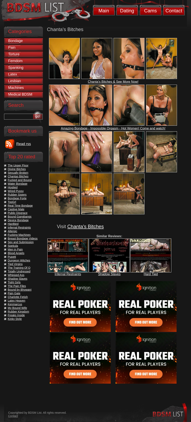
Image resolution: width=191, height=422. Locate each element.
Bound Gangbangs (19, 216)
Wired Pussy (16, 191)
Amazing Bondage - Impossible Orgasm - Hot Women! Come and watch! (113, 128)
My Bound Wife (17, 308)
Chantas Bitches (18, 176)
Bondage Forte (17, 198)
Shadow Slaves (109, 274)
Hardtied (13, 224)
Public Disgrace (17, 213)
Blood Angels (16, 253)
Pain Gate (14, 293)
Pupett (12, 256)
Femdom (15, 61)
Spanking (15, 68)
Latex (12, 74)
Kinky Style (15, 319)
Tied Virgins (15, 264)
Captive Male (16, 209)
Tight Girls (14, 282)
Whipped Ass (16, 275)
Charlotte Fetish (18, 297)
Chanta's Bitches (85, 226)
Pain (11, 47)
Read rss (23, 144)
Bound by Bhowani (19, 289)
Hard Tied (151, 274)
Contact (173, 10)
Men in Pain (15, 249)
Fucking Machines (19, 234)
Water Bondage (17, 183)
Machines (16, 88)
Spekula (13, 245)
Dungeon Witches (19, 260)
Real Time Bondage (20, 205)
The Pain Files (17, 286)
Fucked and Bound (20, 180)
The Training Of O (19, 267)
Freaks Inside (16, 315)
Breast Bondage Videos (23, 238)
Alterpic (12, 231)
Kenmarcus (15, 304)
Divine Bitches (17, 169)
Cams (150, 10)
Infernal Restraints (68, 274)
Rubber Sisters (17, 194)
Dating (127, 10)
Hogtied (12, 187)
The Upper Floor (18, 165)
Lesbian (14, 81)
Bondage (15, 41)
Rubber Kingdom (18, 311)
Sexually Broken (18, 172)
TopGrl (12, 202)
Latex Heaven (16, 300)
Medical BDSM (20, 94)
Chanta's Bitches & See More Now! (113, 81)
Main (103, 10)
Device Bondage (18, 220)
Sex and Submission (21, 242)
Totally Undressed (19, 271)
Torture (14, 54)
